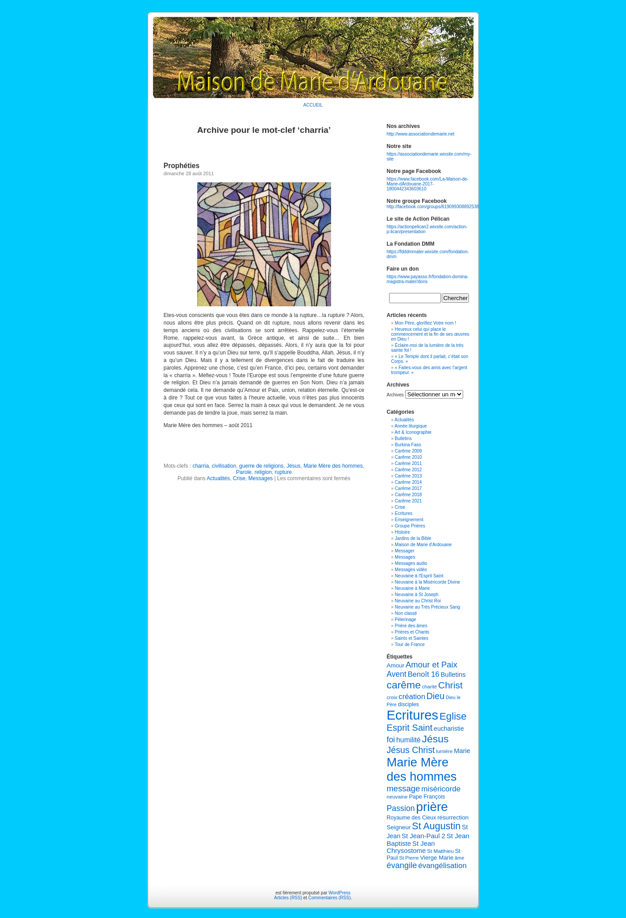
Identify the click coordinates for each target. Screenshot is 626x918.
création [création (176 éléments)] (411, 696)
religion (263, 472)
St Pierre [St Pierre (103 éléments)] (409, 857)
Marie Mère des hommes (333, 466)
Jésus (293, 466)
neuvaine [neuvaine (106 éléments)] (397, 796)
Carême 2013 (408, 475)
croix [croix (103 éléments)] (392, 697)
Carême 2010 (408, 457)
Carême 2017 (408, 488)
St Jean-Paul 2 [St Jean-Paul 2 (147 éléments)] (423, 836)
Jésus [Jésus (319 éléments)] (435, 739)
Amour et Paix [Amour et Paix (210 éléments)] (431, 664)
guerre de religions (261, 466)
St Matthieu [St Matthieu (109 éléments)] (440, 851)
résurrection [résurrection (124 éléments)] (452, 817)
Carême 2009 (408, 451)
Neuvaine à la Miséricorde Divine (427, 582)
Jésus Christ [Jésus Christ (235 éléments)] (411, 750)
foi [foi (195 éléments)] (391, 739)
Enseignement (409, 519)
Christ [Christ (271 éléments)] (450, 685)
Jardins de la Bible (413, 538)
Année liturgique (410, 426)
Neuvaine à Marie (412, 588)
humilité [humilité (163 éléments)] (408, 740)
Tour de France (410, 644)
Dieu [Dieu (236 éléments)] (435, 696)
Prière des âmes (411, 625)
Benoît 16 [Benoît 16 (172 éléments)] (423, 674)
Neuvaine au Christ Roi (418, 600)
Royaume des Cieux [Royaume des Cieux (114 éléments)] (411, 818)
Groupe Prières (410, 525)
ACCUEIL (313, 105)
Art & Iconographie (412, 432)
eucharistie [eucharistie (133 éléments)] (449, 728)
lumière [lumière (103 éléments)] (444, 751)
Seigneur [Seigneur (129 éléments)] (399, 827)
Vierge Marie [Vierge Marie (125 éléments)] (436, 857)
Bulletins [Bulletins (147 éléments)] (452, 674)
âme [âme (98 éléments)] (459, 857)
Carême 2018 (408, 494)
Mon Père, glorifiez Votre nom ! (425, 323)
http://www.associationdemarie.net (421, 134)
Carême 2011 (408, 463)
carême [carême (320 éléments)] (404, 685)
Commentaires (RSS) (329, 897)
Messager (405, 550)
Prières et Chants (412, 632)
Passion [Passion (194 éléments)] (401, 808)
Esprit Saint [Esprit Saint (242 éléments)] (410, 728)
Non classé (406, 613)
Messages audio (411, 563)
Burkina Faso (408, 444)
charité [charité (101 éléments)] (429, 686)
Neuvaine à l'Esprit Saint (419, 575)
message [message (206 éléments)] (403, 788)
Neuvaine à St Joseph (417, 594)
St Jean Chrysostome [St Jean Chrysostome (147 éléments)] (411, 847)
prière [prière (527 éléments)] (432, 807)
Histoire (402, 532)
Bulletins (403, 438)
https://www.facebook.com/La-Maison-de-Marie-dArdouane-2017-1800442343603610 (427, 184)
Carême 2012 (408, 469)
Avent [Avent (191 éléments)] (396, 674)
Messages (261, 478)
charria (200, 466)
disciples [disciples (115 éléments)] (408, 704)
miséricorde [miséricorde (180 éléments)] (440, 789)
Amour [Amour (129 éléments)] (396, 665)
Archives (395, 394)
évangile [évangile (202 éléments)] (402, 865)
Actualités (218, 478)
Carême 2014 (408, 482)
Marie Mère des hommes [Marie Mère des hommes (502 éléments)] (422, 769)
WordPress (339, 892)
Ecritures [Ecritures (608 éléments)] (413, 715)
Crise (239, 478)
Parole (244, 472)
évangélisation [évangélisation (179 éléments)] (442, 865)
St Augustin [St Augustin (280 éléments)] (436, 826)
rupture (283, 472)
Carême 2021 (408, 500)
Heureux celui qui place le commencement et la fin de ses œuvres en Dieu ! (430, 334)
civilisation (224, 466)
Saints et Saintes (411, 638)
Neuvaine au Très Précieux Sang (427, 607)
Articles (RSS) (288, 897)
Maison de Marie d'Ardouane (423, 544)
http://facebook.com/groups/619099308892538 (433, 206)
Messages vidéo (411, 569)
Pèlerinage (405, 619)
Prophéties (182, 165)
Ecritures (403, 513)
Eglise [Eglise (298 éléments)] (453, 716)
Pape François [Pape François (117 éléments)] (427, 797)
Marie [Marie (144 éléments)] (462, 750)
